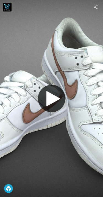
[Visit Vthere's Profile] (7, 7)
